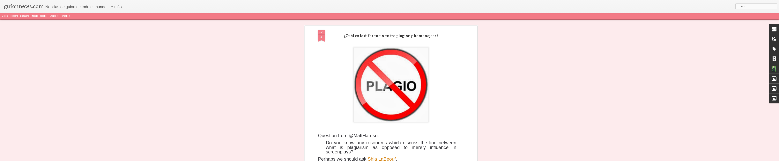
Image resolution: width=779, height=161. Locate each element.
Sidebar (43, 16)
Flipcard (14, 16)
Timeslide (65, 16)
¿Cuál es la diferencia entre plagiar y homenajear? (391, 35)
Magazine (24, 16)
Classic (5, 16)
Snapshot (54, 16)
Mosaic (35, 16)
